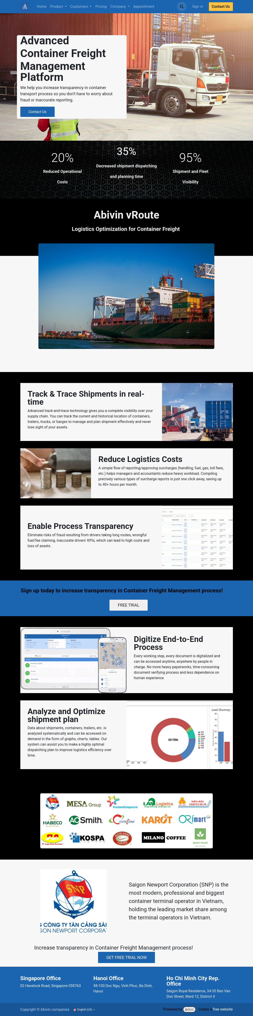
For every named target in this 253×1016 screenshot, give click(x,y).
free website (223, 1009)
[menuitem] (41, 6)
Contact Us (38, 112)
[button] (181, 6)
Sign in (197, 6)
